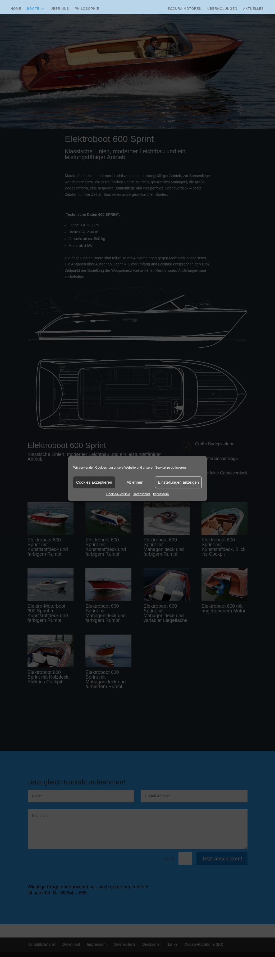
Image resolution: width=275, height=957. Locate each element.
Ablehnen (135, 482)
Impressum (161, 494)
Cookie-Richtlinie (118, 494)
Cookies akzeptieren (94, 482)
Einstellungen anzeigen (178, 482)
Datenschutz (141, 494)
